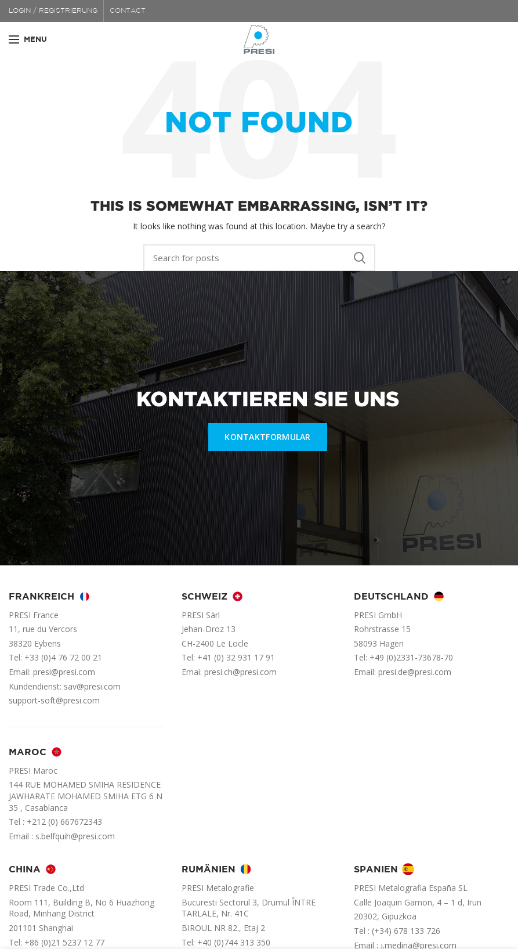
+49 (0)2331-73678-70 (411, 657)
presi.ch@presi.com (240, 671)
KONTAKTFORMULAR (267, 436)
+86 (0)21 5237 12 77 (64, 942)
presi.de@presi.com (414, 671)
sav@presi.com (92, 686)
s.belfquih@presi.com (75, 836)
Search (359, 257)
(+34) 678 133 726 (406, 930)
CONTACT (128, 11)
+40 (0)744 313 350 (233, 942)
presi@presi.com (64, 671)
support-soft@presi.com (54, 700)
